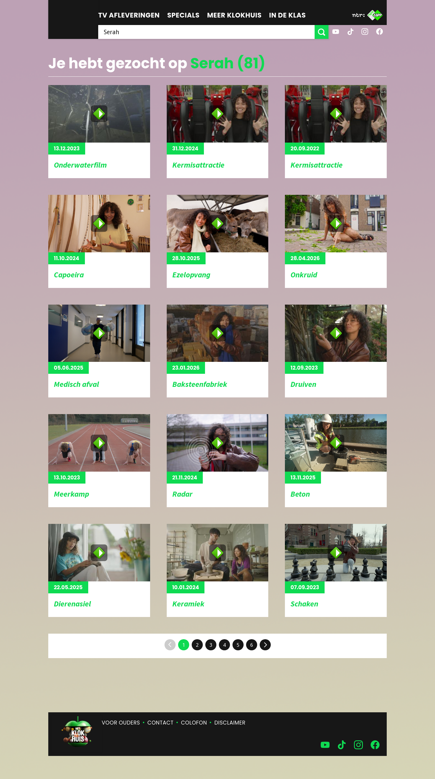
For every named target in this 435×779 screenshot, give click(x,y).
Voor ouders (121, 722)
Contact (160, 722)
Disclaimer (230, 722)
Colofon (194, 722)
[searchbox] (206, 32)
